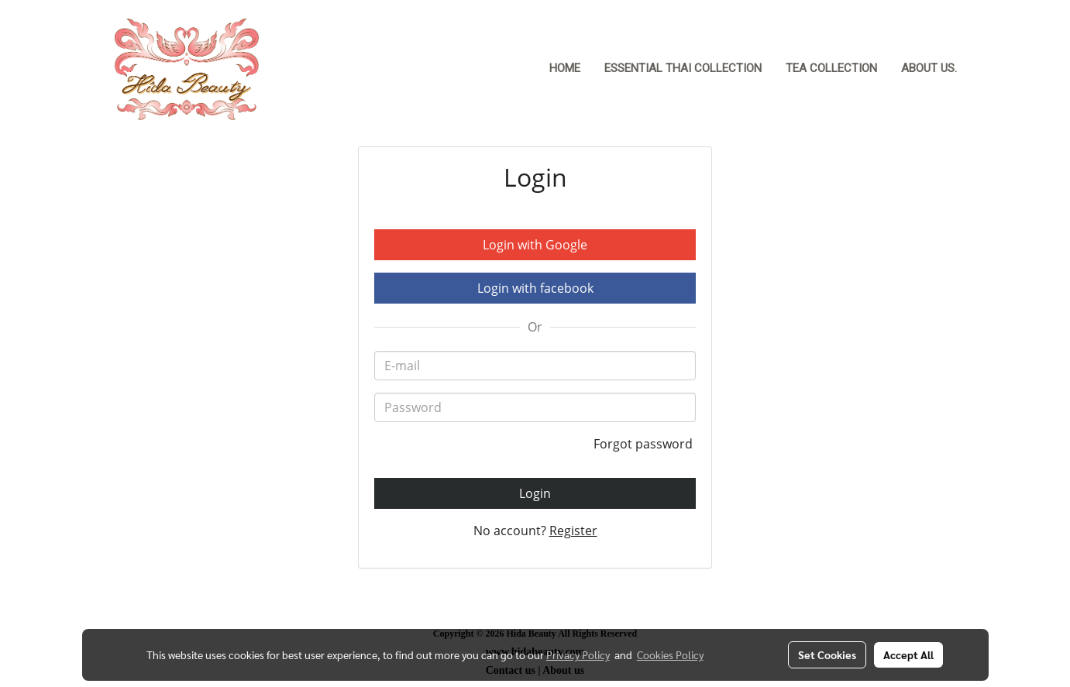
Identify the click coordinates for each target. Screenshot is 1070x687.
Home (564, 68)
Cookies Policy (670, 654)
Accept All (908, 654)
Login (535, 493)
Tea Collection (831, 68)
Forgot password (644, 443)
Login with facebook (535, 288)
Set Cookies (827, 654)
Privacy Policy (578, 654)
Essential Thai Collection (683, 68)
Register (573, 530)
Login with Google (535, 244)
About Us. (929, 68)
